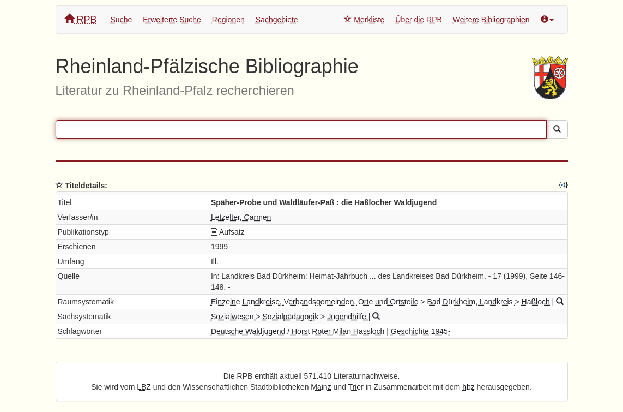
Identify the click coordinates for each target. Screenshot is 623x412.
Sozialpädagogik (291, 316)
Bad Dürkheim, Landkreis (471, 301)
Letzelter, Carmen (241, 217)
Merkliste (364, 19)
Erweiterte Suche (172, 19)
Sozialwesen (233, 316)
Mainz (321, 387)
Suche (121, 19)
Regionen (228, 19)
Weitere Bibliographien (491, 19)
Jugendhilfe (347, 316)
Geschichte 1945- (421, 331)
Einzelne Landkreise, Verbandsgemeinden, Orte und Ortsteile (315, 301)
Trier (356, 387)
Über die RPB (418, 19)
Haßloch (537, 301)
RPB (80, 19)
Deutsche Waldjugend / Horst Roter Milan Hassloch (298, 331)
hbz (468, 387)
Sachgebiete (277, 19)
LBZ (144, 387)
